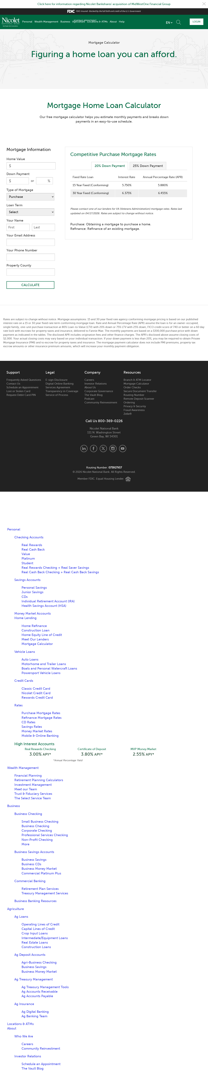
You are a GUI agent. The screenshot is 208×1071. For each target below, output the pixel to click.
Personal (27, 21)
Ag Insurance (24, 1004)
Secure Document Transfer (140, 391)
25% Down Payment (148, 166)
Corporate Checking (37, 831)
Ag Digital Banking (35, 1012)
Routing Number (134, 395)
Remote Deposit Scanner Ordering (139, 400)
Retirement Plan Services (40, 889)
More (25, 845)
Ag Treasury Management (33, 980)
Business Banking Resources (35, 901)
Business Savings (34, 860)
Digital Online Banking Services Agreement (60, 385)
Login (196, 21)
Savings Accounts (27, 580)
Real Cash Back (33, 549)
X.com (103, 448)
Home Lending (25, 618)
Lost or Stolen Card (18, 391)
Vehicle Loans (24, 652)
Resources (132, 373)
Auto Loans (30, 659)
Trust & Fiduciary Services (33, 794)
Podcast (89, 398)
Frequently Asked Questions (23, 380)
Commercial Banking (30, 881)
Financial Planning (28, 776)
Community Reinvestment (100, 402)
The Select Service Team (32, 799)
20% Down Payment (109, 166)
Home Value (15, 159)
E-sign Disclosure (56, 380)
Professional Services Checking (45, 835)
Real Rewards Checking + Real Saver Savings (55, 568)
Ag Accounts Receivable (40, 992)
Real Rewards (32, 545)
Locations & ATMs (97, 21)
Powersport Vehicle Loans (41, 673)
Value (26, 554)
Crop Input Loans (35, 934)
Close (204, 4)
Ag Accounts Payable (37, 996)
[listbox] (149, 23)
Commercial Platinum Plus (41, 874)
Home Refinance (34, 626)
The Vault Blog (93, 395)
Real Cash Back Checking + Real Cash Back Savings (60, 572)
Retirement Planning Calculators (38, 780)
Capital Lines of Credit (38, 929)
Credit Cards (23, 681)
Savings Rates (32, 727)
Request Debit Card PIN (21, 395)
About (113, 21)
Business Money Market (39, 869)
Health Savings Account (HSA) (44, 606)
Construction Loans (36, 947)
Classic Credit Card (36, 689)
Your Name (14, 220)
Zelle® (128, 414)
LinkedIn (84, 448)
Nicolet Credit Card (36, 693)
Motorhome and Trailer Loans (44, 664)
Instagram (113, 448)
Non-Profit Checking (37, 840)
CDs (25, 597)
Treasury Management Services (45, 894)
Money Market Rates (37, 731)
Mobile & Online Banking (40, 736)
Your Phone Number (21, 250)
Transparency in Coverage (62, 391)
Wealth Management (46, 21)
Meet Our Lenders (35, 639)
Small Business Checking (40, 822)
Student (27, 563)
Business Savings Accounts (34, 852)
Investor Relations (95, 383)
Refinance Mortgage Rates (42, 718)
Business (65, 21)
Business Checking (28, 814)
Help (121, 21)
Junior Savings (32, 592)
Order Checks (132, 387)
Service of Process (57, 395)
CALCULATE (30, 285)
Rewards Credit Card (37, 698)
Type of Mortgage (19, 190)
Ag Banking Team (34, 1017)
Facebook (93, 448)
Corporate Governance (98, 391)
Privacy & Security (135, 406)
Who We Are (23, 1036)
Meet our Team (25, 790)
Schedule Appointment (176, 21)
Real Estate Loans (35, 943)
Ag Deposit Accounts (29, 955)
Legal (50, 373)
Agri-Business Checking (39, 963)
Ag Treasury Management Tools (45, 987)
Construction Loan (35, 630)
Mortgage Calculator (136, 383)
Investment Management (33, 785)
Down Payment (17, 174)
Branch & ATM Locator (137, 380)
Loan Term (14, 205)
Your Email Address (20, 235)
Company (92, 373)
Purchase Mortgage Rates (41, 713)
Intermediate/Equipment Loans (45, 938)
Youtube (122, 448)
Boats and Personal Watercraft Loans (49, 668)
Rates (18, 705)
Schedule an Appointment (22, 387)
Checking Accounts (28, 537)
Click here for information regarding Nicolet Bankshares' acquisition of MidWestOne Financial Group (104, 4)
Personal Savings (34, 588)
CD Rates (28, 722)
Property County (18, 265)
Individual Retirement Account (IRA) (48, 601)
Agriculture (78, 21)
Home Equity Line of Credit (42, 635)
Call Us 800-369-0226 (104, 421)
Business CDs (31, 865)
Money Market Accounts (32, 613)
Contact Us (13, 383)
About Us (90, 387)
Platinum (28, 558)
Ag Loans (21, 917)
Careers (89, 380)
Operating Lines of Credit (40, 925)
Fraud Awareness (134, 410)
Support (13, 373)
